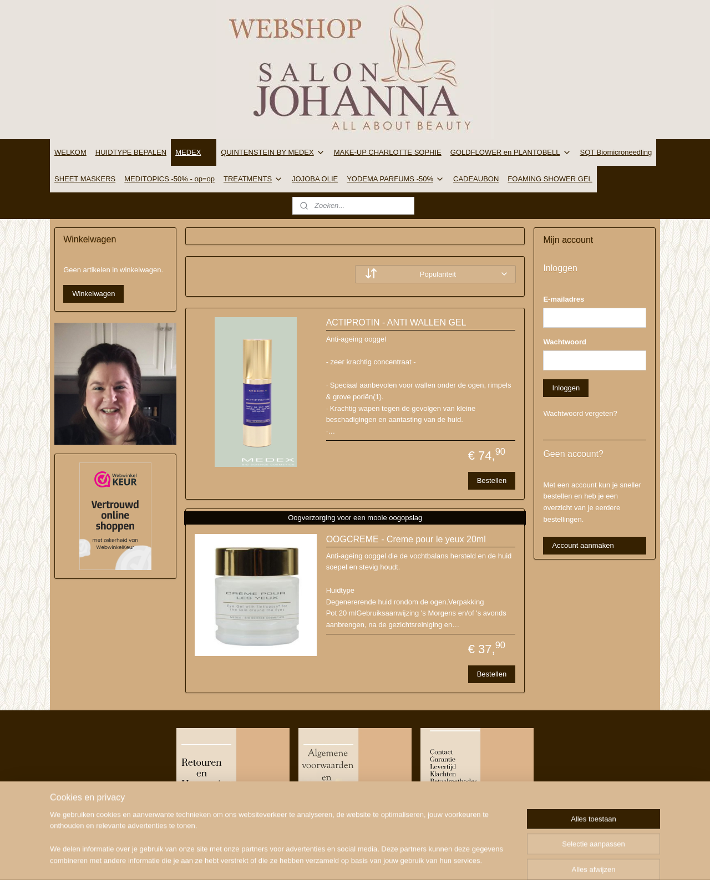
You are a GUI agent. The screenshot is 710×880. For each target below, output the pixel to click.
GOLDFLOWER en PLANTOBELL (510, 152)
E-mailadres (563, 299)
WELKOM (70, 152)
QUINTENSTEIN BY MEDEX (272, 152)
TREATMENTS (253, 179)
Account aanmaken (582, 545)
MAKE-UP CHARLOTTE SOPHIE (388, 152)
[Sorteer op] (435, 274)
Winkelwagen (93, 293)
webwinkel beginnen (378, 859)
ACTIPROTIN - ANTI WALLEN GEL (396, 322)
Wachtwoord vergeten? (580, 413)
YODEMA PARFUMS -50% (395, 179)
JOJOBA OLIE (315, 179)
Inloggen (566, 388)
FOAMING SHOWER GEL (550, 179)
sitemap (322, 859)
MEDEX (193, 152)
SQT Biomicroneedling (616, 152)
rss (342, 859)
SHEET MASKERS (84, 179)
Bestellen (491, 480)
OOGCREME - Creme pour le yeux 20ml (405, 539)
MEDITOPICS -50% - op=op (169, 179)
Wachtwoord (564, 342)
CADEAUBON (476, 179)
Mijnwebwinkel (464, 859)
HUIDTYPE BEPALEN (130, 152)
